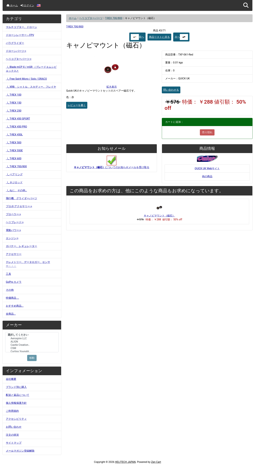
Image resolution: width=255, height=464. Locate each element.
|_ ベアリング (14, 174)
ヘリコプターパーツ (91, 18)
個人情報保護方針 (16, 402)
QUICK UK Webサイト (207, 168)
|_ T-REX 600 (13, 158)
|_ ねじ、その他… (16, 190)
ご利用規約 (12, 410)
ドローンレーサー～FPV (20, 35)
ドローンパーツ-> (16, 51)
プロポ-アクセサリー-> (19, 206)
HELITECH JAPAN (125, 462)
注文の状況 (12, 434)
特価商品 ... (12, 297)
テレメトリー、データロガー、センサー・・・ (28, 264)
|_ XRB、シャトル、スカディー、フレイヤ (31, 86)
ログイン (27, 5)
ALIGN (31, 341)
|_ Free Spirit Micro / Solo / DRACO (26, 78)
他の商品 (207, 176)
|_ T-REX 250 (13, 110)
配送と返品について (17, 395)
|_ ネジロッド (14, 182)
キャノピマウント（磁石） (159, 215)
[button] (246, 5)
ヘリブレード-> (15, 222)
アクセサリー (13, 254)
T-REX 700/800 (113, 18)
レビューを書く (77, 105)
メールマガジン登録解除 (20, 450)
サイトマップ (13, 442)
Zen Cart (156, 462)
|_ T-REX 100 (13, 94)
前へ (137, 37)
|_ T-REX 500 (13, 142)
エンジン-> (12, 238)
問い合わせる (171, 89)
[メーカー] (32, 342)
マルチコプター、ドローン (21, 27)
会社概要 (11, 379)
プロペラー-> (13, 214)
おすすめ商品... (15, 305)
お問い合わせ (13, 426)
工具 (8, 274)
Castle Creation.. (31, 345)
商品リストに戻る (159, 37)
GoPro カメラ (13, 281)
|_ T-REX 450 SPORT (18, 118)
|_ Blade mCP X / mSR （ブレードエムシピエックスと (31, 68)
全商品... (11, 313)
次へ (181, 37)
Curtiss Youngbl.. (31, 351)
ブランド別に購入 (16, 387)
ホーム (12, 5)
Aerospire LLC (31, 338)
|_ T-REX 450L (14, 134)
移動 (31, 357)
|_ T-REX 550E (14, 150)
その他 (10, 289)
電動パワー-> (13, 230)
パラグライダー (15, 43)
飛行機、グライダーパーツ (21, 198)
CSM (31, 348)
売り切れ (207, 132)
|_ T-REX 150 (13, 102)
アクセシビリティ (16, 418)
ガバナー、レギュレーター (21, 246)
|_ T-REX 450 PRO (16, 126)
